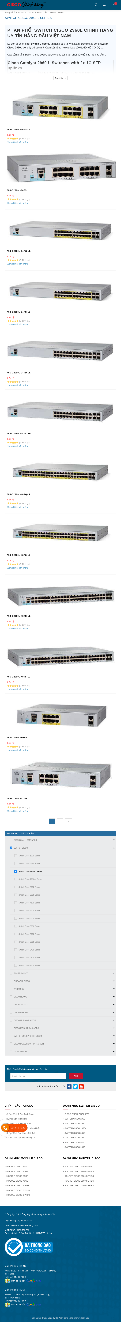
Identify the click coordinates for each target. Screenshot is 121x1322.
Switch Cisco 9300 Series (29, 942)
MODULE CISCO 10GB (17, 1171)
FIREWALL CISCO (22, 981)
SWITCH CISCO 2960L (75, 1123)
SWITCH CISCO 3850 (74, 1137)
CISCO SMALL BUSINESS (25, 840)
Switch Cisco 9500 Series (29, 958)
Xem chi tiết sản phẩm (17, 142)
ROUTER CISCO (21, 973)
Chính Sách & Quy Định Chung (20, 1114)
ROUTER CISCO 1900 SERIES (79, 1171)
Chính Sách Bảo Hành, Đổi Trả (20, 1133)
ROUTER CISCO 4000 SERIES (79, 1185)
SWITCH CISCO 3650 (74, 1133)
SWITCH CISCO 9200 (74, 1142)
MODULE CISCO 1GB (16, 1166)
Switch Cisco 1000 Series (29, 856)
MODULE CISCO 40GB (17, 1181)
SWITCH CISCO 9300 (74, 1147)
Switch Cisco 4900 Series (29, 911)
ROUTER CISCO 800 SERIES (78, 1166)
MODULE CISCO (21, 1005)
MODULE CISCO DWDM (18, 1190)
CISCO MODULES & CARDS (26, 1028)
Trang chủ (10, 12)
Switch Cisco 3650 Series (29, 887)
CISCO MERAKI (21, 1012)
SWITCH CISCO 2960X (75, 1128)
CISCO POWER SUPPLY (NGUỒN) (29, 1044)
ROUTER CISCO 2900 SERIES (79, 1176)
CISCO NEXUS (20, 997)
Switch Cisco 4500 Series (29, 903)
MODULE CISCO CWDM (18, 1195)
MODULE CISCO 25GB (17, 1176)
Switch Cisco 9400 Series (29, 950)
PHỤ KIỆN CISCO (21, 1052)
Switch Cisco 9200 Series (29, 934)
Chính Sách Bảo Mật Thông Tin (20, 1137)
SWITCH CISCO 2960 (74, 1119)
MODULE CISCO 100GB (18, 1185)
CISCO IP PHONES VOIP (25, 1020)
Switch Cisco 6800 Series (29, 926)
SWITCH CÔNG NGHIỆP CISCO (28, 1036)
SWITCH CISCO (25, 12)
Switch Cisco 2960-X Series (30, 879)
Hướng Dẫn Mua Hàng (16, 1119)
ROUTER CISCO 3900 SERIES (79, 1181)
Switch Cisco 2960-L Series (30, 871)
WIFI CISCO (19, 989)
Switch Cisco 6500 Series (29, 918)
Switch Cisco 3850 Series (29, 895)
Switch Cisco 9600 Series (29, 965)
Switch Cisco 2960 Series (29, 864)
